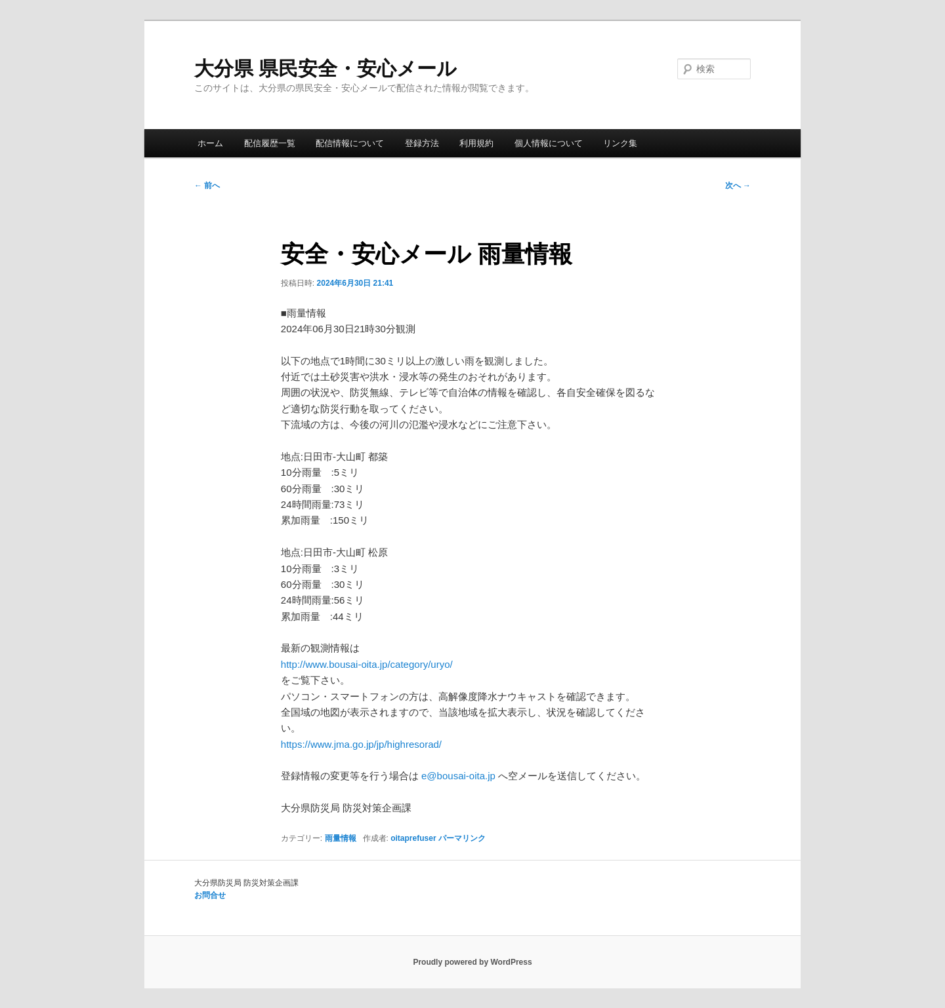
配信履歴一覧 (269, 143)
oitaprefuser (413, 838)
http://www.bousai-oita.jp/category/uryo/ (367, 664)
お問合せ (210, 895)
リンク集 (620, 143)
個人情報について (548, 143)
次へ (738, 185)
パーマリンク (462, 838)
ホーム (210, 143)
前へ (207, 185)
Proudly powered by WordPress (472, 962)
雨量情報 (340, 838)
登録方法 (422, 143)
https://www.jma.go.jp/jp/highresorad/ (361, 744)
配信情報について (350, 143)
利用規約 (476, 143)
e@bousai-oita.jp (458, 775)
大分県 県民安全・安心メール (325, 68)
